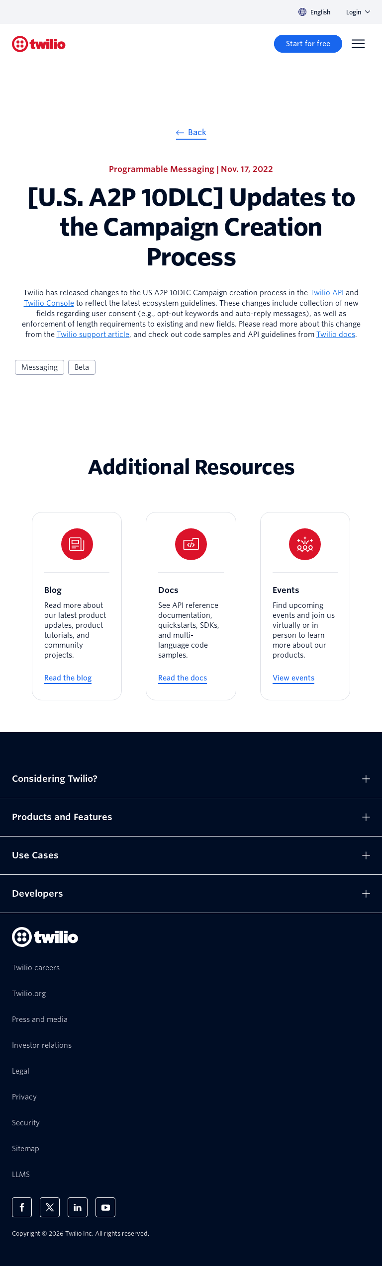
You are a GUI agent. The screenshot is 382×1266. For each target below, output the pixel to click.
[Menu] (358, 44)
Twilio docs (335, 334)
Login (358, 12)
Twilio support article (93, 334)
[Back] (191, 134)
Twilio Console (49, 303)
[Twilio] (39, 44)
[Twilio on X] (50, 1207)
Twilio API (327, 293)
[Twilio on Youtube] (105, 1207)
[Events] (305, 606)
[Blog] (76, 606)
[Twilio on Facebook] (22, 1207)
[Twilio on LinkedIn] (78, 1207)
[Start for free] (308, 44)
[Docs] (190, 606)
